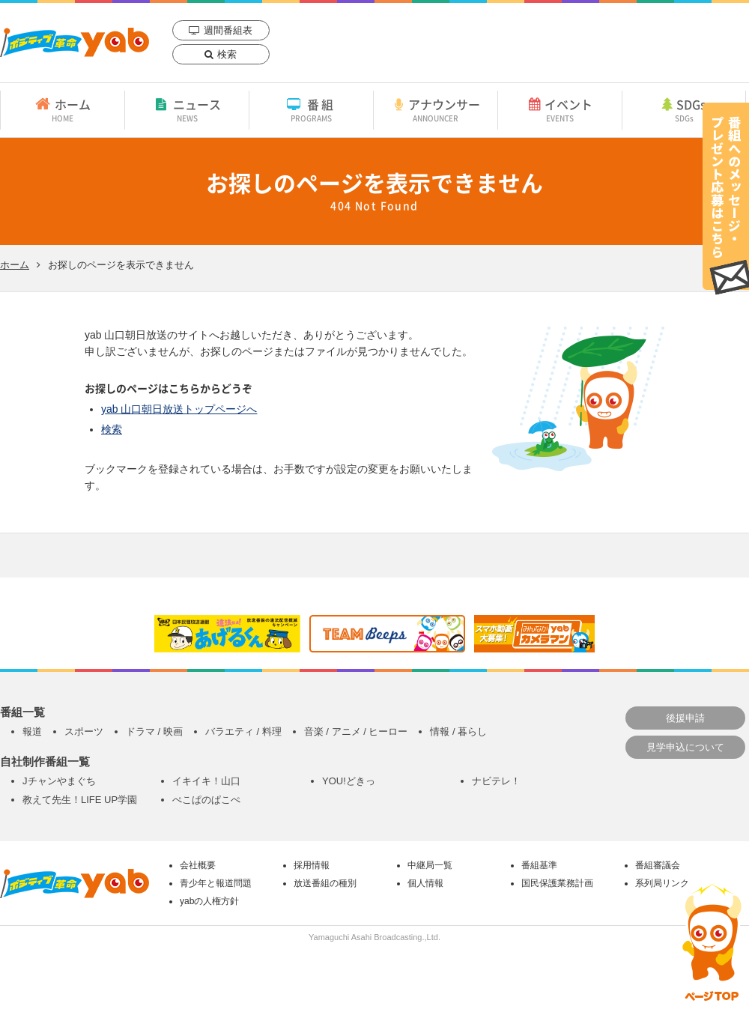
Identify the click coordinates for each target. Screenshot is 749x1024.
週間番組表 (228, 30)
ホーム (62, 109)
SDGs (683, 109)
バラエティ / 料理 (243, 731)
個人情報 (425, 883)
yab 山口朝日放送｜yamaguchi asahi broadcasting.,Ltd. (74, 42)
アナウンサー (435, 109)
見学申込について (685, 747)
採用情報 (312, 865)
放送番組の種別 (325, 883)
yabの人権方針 (209, 901)
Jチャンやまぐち (59, 781)
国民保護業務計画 (557, 883)
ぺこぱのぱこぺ (206, 799)
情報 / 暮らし (458, 731)
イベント (560, 109)
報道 (32, 731)
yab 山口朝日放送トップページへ (179, 409)
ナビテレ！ (496, 781)
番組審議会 (657, 865)
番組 (311, 109)
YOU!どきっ (348, 781)
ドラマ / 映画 (154, 731)
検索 (227, 54)
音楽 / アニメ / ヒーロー (356, 731)
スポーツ (83, 731)
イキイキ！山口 (206, 781)
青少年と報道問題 (216, 883)
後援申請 (685, 718)
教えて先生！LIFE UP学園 (79, 799)
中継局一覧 (429, 865)
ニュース (187, 109)
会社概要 (198, 865)
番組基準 (539, 865)
